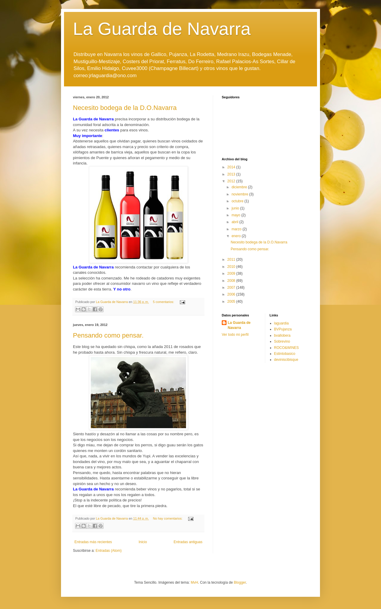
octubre (238, 201)
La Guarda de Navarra (162, 29)
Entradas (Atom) (108, 551)
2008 (231, 281)
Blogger (240, 582)
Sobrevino (282, 341)
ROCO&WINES (286, 348)
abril (235, 222)
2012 (231, 181)
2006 (231, 294)
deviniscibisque (286, 360)
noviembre (240, 194)
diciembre (240, 187)
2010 (231, 267)
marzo (237, 229)
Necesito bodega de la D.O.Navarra (125, 107)
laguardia (281, 323)
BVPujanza (283, 329)
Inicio (143, 542)
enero (237, 236)
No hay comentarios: (168, 518)
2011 (231, 259)
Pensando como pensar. (108, 335)
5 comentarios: (164, 302)
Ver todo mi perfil (235, 335)
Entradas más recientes (93, 542)
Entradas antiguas (188, 542)
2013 (231, 174)
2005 (231, 301)
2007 (231, 287)
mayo (236, 215)
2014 (231, 167)
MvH (194, 582)
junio (236, 208)
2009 (231, 273)
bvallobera (282, 335)
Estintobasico (284, 354)
